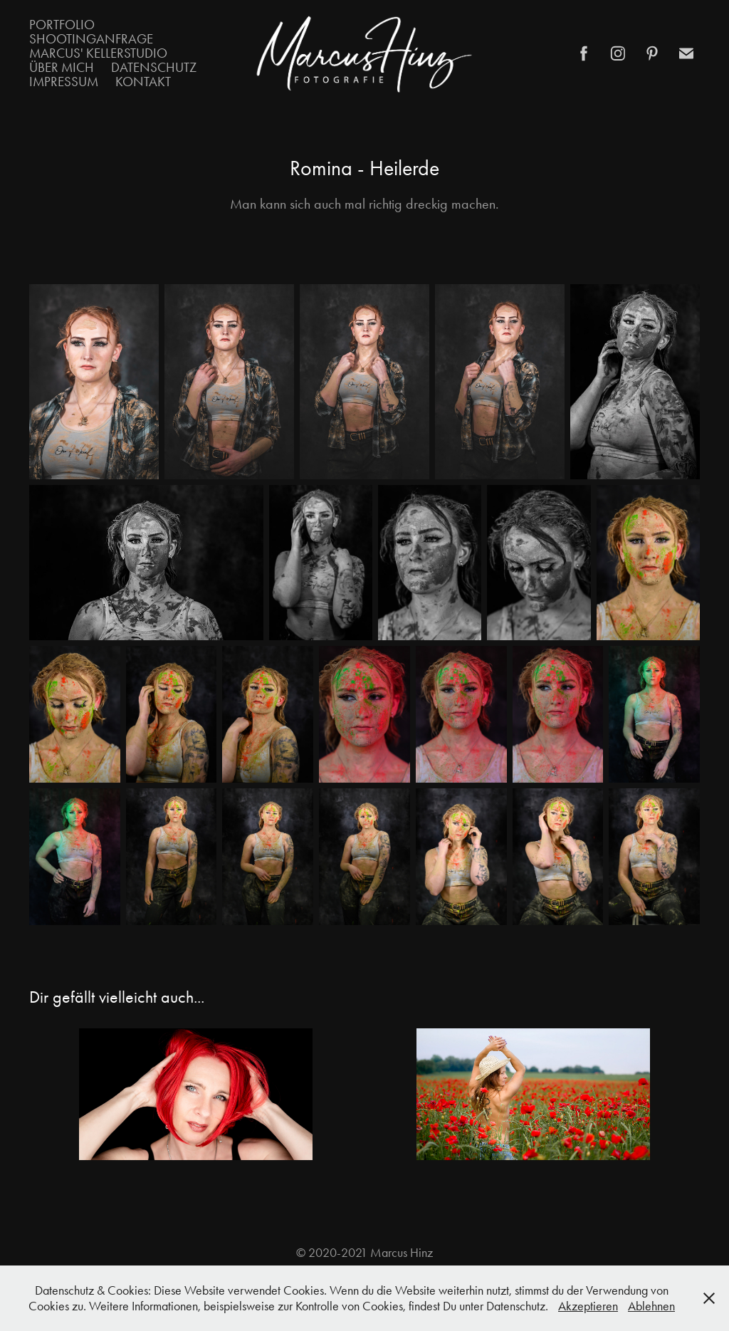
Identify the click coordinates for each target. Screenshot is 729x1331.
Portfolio (62, 24)
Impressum (63, 81)
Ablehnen (651, 1306)
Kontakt (143, 81)
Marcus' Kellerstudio (98, 53)
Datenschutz (153, 67)
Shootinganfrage (91, 39)
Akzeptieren (588, 1306)
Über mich (61, 67)
